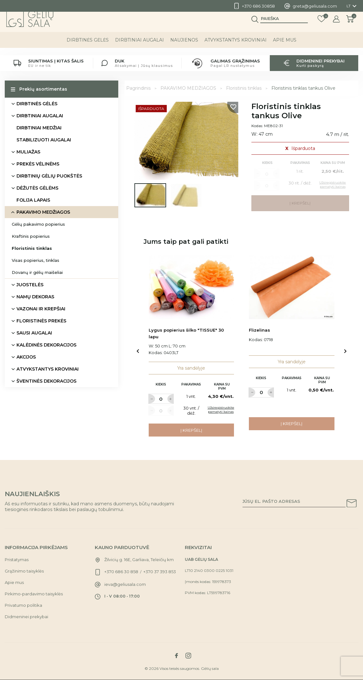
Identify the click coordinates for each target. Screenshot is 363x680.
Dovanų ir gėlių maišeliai (37, 272)
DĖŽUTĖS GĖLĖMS (37, 188)
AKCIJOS (26, 357)
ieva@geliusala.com (125, 584)
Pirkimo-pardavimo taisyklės (34, 593)
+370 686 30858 (258, 6)
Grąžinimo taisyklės (24, 570)
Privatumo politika (23, 605)
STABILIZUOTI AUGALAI (43, 140)
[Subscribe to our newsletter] (352, 504)
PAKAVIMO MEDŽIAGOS (43, 212)
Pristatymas (17, 559)
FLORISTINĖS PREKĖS (41, 321)
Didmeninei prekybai (26, 616)
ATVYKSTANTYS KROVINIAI (235, 47)
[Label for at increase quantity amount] (170, 399)
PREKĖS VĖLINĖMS (37, 164)
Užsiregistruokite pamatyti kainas (221, 409)
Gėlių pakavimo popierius (38, 224)
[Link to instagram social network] (188, 655)
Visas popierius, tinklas (35, 260)
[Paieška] (284, 26)
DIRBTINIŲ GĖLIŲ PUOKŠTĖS (49, 176)
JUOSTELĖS (29, 285)
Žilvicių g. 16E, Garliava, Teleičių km (139, 559)
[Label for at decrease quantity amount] (151, 399)
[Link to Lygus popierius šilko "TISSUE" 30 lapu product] (191, 287)
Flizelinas (259, 330)
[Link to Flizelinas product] (291, 287)
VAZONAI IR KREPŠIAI (40, 309)
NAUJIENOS (184, 47)
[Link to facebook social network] (176, 655)
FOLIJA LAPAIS (33, 200)
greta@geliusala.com (315, 6)
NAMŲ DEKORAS (35, 297)
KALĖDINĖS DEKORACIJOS (46, 345)
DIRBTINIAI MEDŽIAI (39, 128)
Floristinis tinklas (32, 248)
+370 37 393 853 (159, 571)
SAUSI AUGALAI (34, 333)
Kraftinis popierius (31, 236)
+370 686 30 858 (121, 571)
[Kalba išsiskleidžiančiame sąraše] (352, 6)
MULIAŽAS (28, 152)
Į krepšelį (191, 430)
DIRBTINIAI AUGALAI (139, 47)
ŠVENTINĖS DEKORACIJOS (46, 381)
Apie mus (284, 47)
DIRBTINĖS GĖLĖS (88, 47)
